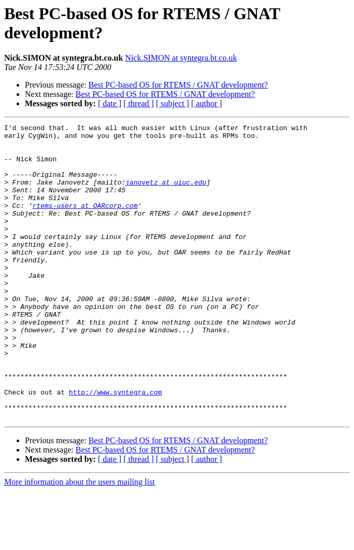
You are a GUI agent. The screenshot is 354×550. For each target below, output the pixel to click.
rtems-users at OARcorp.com (85, 222)
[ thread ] (138, 103)
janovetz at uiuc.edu (165, 194)
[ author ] (206, 103)
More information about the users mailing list (79, 541)
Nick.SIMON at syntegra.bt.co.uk (181, 57)
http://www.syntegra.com (115, 446)
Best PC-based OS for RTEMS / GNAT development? (178, 84)
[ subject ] (172, 103)
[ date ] (109, 103)
